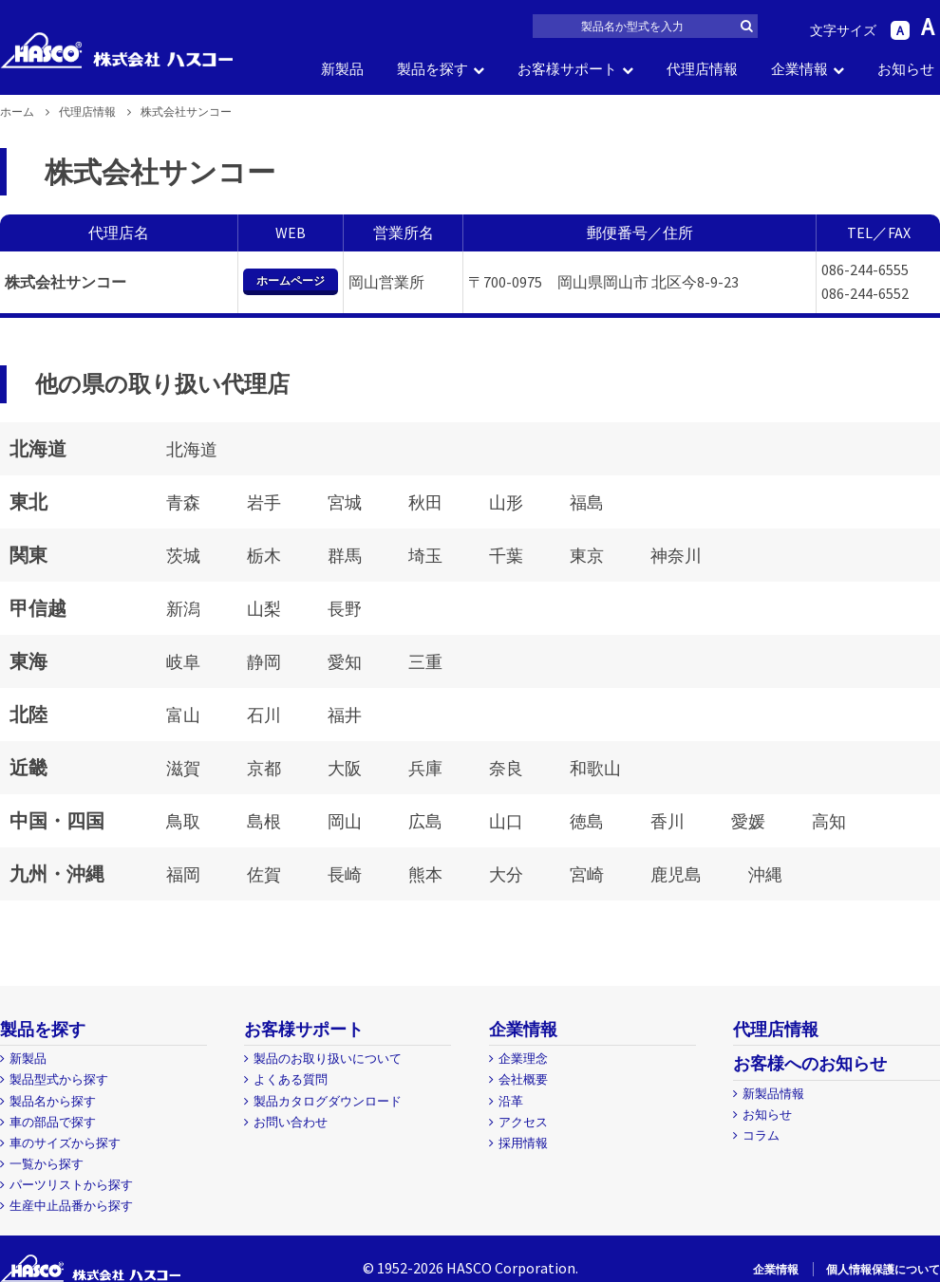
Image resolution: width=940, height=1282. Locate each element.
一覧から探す (46, 1164)
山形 (506, 502)
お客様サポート (567, 69)
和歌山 (595, 768)
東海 (28, 661)
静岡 (264, 662)
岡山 (345, 821)
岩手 (264, 502)
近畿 (28, 767)
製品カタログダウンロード (328, 1101)
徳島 (587, 821)
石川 (264, 715)
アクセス (523, 1122)
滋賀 (183, 768)
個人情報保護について (883, 1269)
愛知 (345, 662)
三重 (425, 662)
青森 (183, 502)
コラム (761, 1135)
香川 (667, 821)
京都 (264, 768)
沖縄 (765, 874)
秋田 (425, 502)
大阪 (345, 768)
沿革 (510, 1101)
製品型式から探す (58, 1079)
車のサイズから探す (65, 1143)
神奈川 (676, 556)
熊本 (425, 874)
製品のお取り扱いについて (328, 1058)
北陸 (28, 714)
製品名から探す (52, 1101)
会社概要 (523, 1079)
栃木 (264, 556)
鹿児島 (676, 874)
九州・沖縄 (56, 873)
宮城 (345, 502)
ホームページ (290, 280)
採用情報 (523, 1143)
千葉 (506, 556)
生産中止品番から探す (71, 1206)
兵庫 (425, 768)
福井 (345, 715)
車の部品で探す (52, 1122)
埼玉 (425, 556)
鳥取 (183, 821)
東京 (587, 556)
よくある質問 (291, 1079)
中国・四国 (56, 820)
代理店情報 (702, 69)
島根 (264, 821)
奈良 (506, 768)
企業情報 (799, 69)
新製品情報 (773, 1094)
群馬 (345, 556)
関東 (28, 555)
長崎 (345, 874)
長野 (345, 609)
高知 (829, 821)
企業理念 (523, 1058)
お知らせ (905, 69)
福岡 (183, 874)
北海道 (37, 448)
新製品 (342, 69)
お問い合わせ (291, 1122)
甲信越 (37, 608)
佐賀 (264, 874)
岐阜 (183, 662)
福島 (587, 502)
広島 (425, 821)
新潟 (183, 609)
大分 (506, 874)
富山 (183, 715)
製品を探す (432, 69)
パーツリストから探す (71, 1185)
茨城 (183, 556)
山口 (506, 821)
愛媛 (748, 821)
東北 (28, 501)
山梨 (264, 609)
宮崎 (587, 874)
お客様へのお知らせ (810, 1063)
